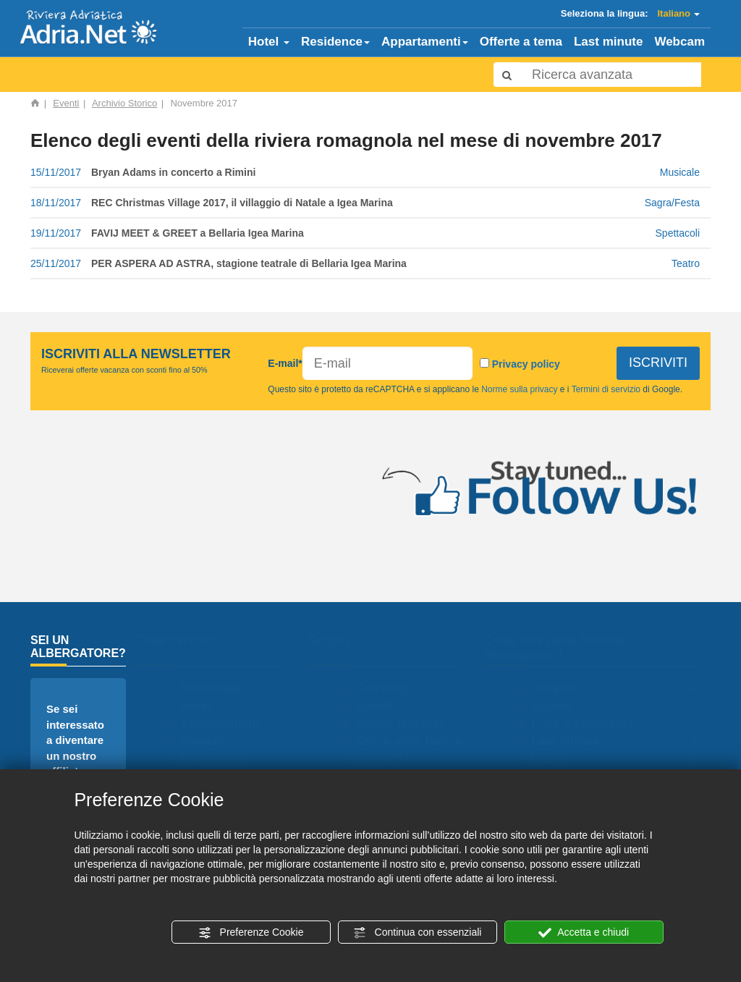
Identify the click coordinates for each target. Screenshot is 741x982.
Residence (335, 41)
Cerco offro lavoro (416, 741)
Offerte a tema (521, 41)
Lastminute (220, 758)
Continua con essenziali (417, 932)
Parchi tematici (406, 723)
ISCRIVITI (658, 362)
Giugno (559, 688)
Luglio (556, 758)
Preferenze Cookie (251, 932)
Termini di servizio (606, 389)
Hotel (268, 41)
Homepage (218, 688)
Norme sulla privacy (519, 389)
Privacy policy (526, 364)
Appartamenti (424, 41)
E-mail (285, 363)
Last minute (608, 41)
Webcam (679, 41)
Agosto (559, 706)
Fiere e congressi (588, 723)
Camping (389, 688)
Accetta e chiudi (583, 932)
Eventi (66, 103)
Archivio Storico (124, 103)
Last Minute (572, 741)
